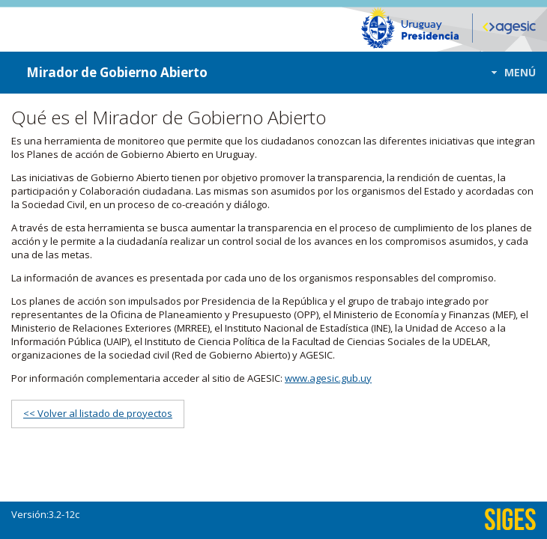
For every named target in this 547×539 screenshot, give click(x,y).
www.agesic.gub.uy (328, 378)
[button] (509, 72)
